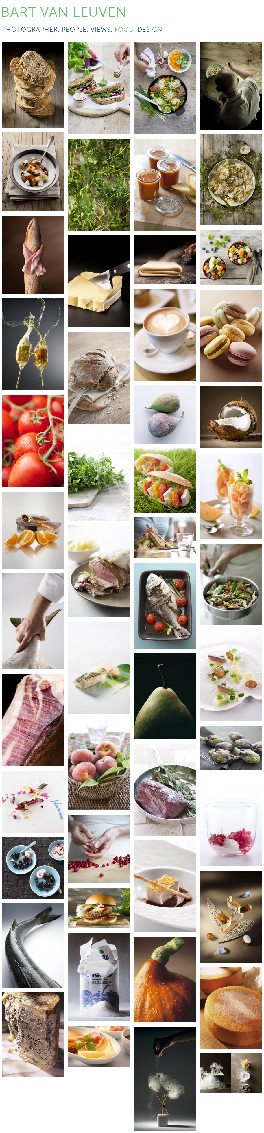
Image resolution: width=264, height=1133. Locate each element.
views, (103, 29)
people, (76, 29)
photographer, (32, 29)
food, (126, 29)
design (150, 29)
